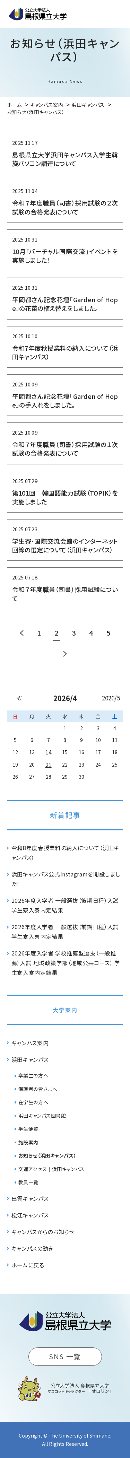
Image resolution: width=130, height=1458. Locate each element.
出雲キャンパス (30, 1198)
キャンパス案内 (30, 1043)
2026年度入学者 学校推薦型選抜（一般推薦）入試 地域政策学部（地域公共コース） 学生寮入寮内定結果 (65, 963)
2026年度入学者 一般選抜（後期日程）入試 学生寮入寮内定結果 (65, 905)
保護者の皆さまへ (37, 1088)
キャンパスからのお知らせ (43, 1232)
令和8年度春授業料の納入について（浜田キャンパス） (65, 853)
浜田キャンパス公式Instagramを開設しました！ (65, 879)
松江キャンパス (30, 1215)
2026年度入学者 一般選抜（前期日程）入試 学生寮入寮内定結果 (65, 932)
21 (48, 764)
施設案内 (28, 1142)
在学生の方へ (33, 1102)
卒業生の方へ (33, 1075)
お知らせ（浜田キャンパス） (47, 1155)
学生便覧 (28, 1128)
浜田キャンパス (30, 1059)
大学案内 (65, 1010)
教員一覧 (28, 1182)
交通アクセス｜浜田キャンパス (51, 1168)
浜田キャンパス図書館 (42, 1115)
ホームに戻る (27, 1265)
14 (48, 752)
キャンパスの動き (32, 1248)
